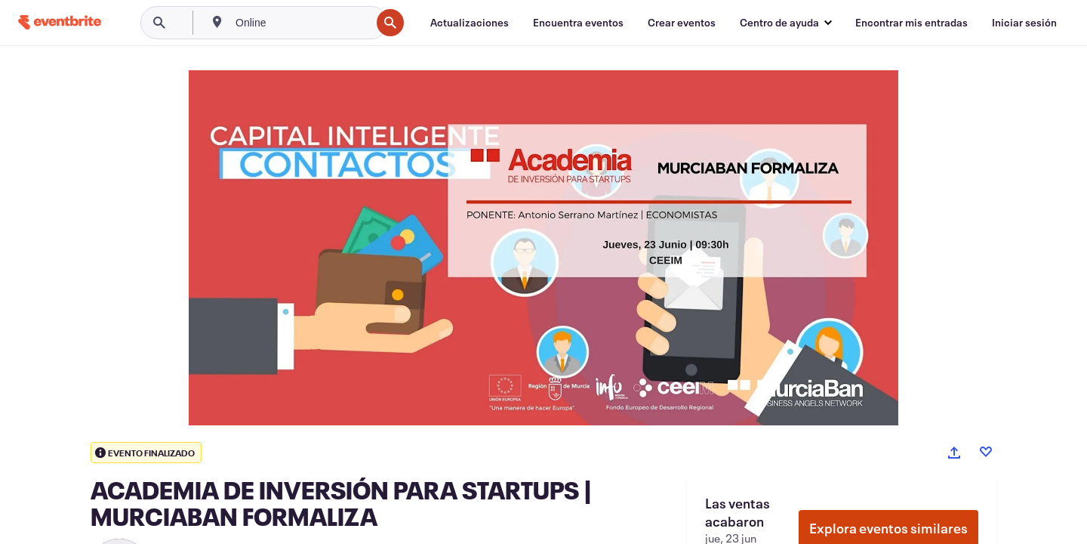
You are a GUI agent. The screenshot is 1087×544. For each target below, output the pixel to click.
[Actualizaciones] (469, 23)
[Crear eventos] (682, 23)
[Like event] (985, 451)
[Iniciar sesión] (1024, 23)
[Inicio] (59, 22)
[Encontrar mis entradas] (911, 23)
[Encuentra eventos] (578, 23)
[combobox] (301, 22)
